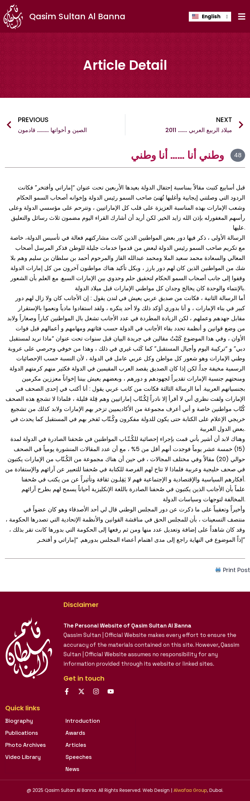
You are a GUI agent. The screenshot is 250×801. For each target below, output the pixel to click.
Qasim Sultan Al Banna (77, 16)
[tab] (70, 711)
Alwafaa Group (190, 790)
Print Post (232, 570)
